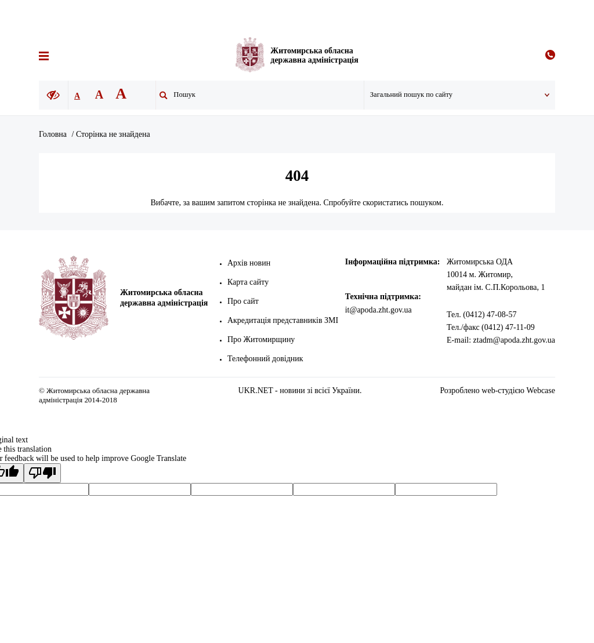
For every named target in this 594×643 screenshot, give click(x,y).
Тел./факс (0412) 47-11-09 (491, 327)
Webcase (541, 390)
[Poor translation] (42, 473)
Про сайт (245, 301)
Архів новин (251, 263)
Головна (53, 134)
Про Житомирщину (263, 339)
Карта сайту (250, 282)
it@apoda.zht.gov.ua (383, 310)
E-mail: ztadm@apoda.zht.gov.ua (501, 340)
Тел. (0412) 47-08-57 (481, 314)
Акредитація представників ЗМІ (285, 320)
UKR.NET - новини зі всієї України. (300, 390)
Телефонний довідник (268, 358)
